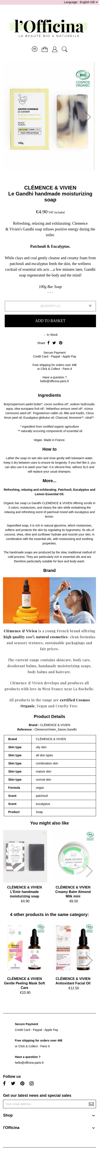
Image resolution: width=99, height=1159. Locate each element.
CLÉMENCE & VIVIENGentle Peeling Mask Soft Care (24, 983)
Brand (33, 725)
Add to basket (50, 321)
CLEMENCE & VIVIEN (57, 503)
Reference (25, 729)
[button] (89, 117)
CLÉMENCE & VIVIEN (50, 188)
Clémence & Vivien (20, 631)
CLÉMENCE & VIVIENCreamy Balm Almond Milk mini (73, 892)
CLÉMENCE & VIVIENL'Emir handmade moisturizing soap (24, 892)
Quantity (48, 306)
